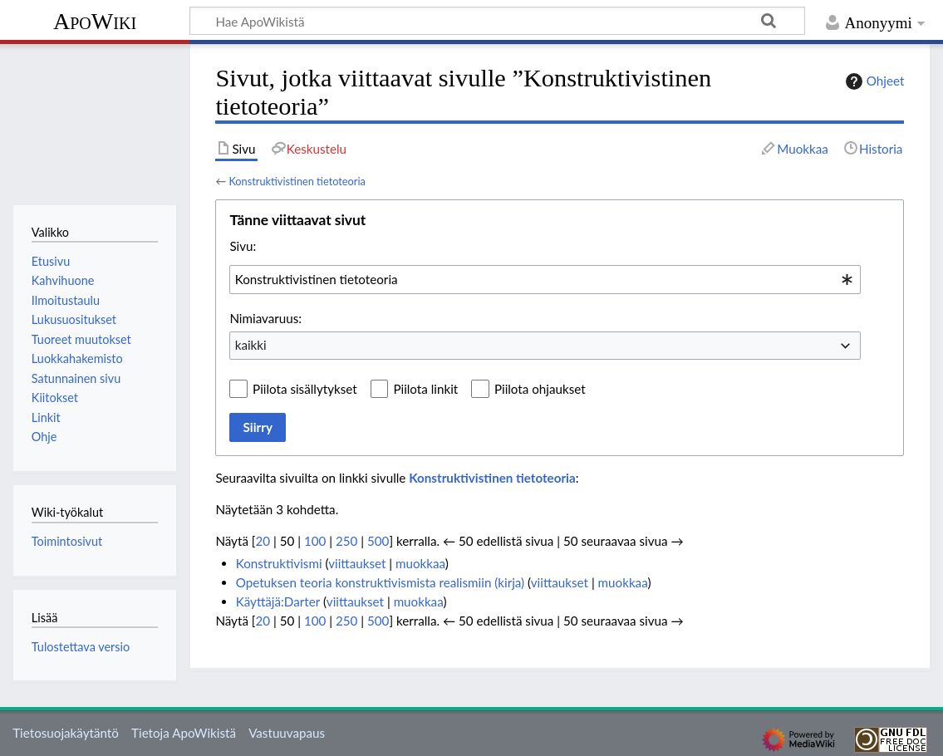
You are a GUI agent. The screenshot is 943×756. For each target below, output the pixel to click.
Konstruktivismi (279, 563)
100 (315, 540)
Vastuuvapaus (286, 732)
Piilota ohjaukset (540, 388)
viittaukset (357, 563)
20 (262, 540)
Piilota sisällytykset (305, 388)
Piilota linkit (425, 388)
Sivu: (242, 245)
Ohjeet (873, 81)
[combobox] (545, 279)
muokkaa (420, 563)
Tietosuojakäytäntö (65, 732)
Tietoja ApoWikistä (183, 732)
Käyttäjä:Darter (278, 601)
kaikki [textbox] (251, 344)
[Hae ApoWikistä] (497, 20)
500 (378, 540)
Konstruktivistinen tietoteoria (296, 181)
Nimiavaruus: (265, 318)
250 (346, 540)
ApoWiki (94, 21)
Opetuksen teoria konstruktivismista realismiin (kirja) (380, 582)
